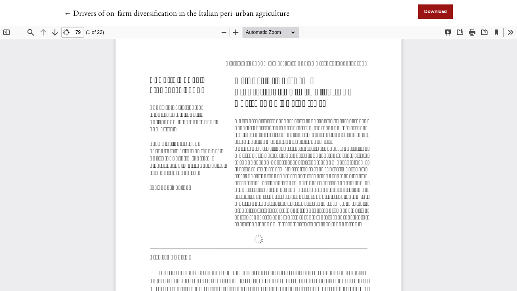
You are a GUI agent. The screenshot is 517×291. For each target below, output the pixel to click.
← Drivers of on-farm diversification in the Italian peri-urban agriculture (177, 13)
